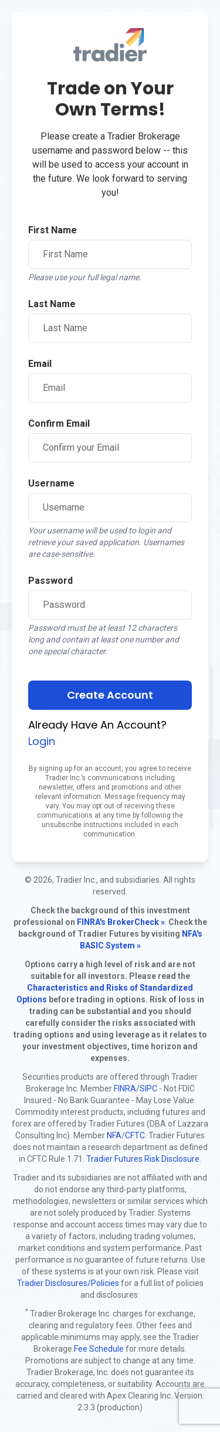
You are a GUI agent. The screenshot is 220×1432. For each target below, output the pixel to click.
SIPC (148, 1088)
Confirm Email (59, 423)
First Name (52, 230)
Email (40, 363)
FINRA (125, 1088)
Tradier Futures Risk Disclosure (142, 1159)
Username (51, 483)
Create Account (110, 695)
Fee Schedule (99, 1348)
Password (50, 580)
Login (41, 741)
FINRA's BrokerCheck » (121, 922)
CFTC (135, 1135)
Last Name (52, 303)
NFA (114, 1135)
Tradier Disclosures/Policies (68, 1283)
